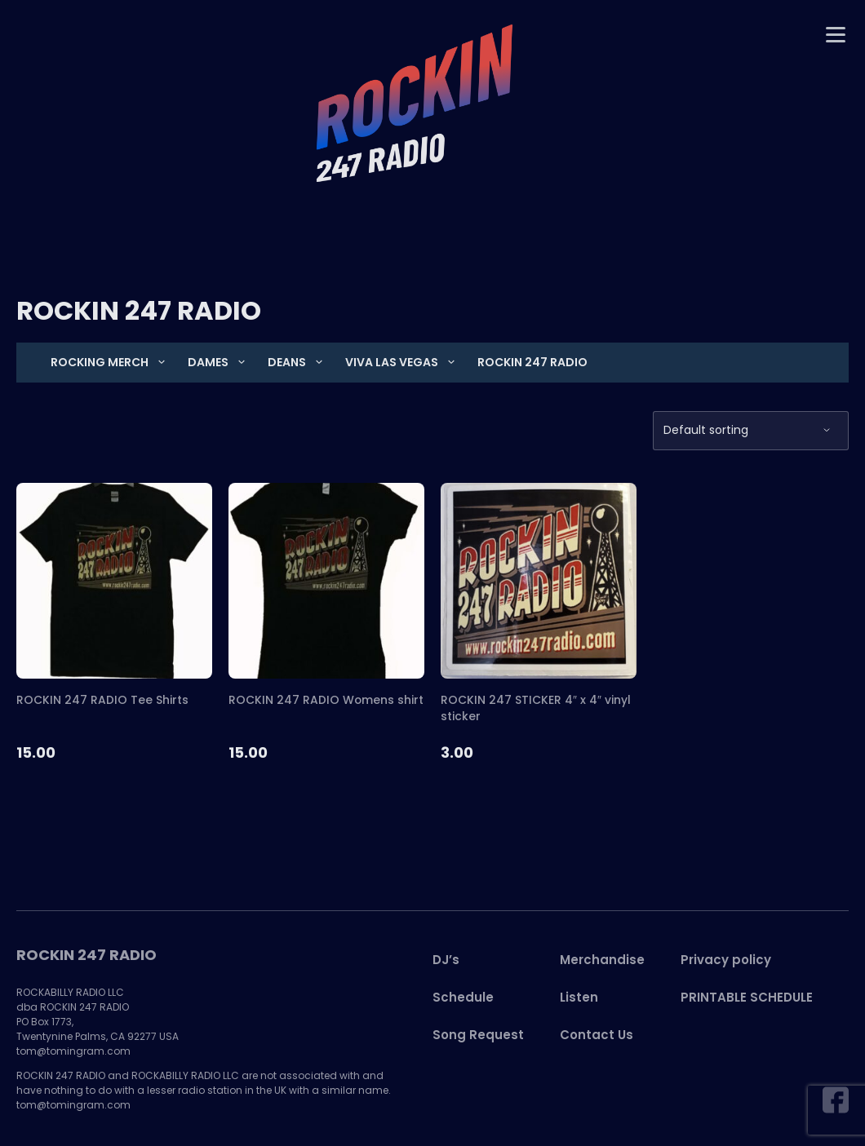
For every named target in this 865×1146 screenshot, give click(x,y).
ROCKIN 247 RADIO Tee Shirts (102, 700)
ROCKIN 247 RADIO (532, 362)
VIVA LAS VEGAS (400, 362)
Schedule (463, 998)
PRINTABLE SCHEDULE (747, 998)
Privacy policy (726, 960)
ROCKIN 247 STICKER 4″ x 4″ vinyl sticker (536, 708)
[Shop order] (751, 430)
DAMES (217, 362)
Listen (579, 998)
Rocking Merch (108, 362)
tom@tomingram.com (73, 1052)
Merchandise (602, 960)
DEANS (295, 362)
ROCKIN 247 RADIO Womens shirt (326, 700)
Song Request (478, 1035)
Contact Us (596, 1035)
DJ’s (445, 960)
